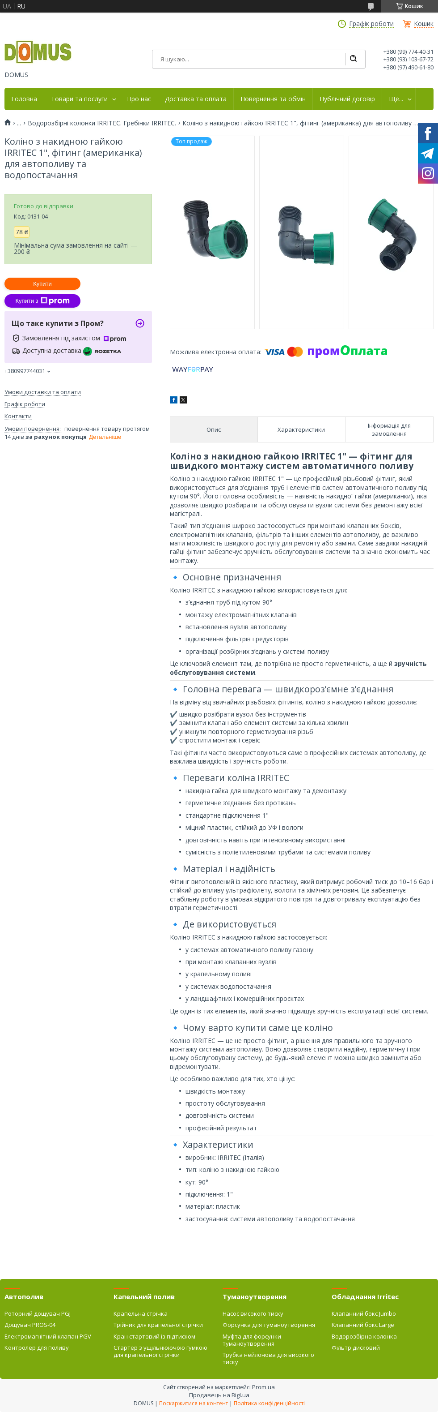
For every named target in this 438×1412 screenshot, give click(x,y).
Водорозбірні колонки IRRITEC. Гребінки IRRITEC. (102, 123)
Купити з (42, 301)
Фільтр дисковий (356, 1347)
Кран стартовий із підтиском (154, 1336)
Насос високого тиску (253, 1313)
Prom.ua (263, 1387)
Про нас (139, 99)
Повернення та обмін (273, 99)
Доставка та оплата (196, 99)
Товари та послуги (79, 99)
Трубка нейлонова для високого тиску (268, 1358)
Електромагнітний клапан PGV (47, 1336)
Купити (42, 283)
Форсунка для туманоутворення (269, 1325)
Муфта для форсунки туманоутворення (252, 1340)
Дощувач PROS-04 (29, 1325)
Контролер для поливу (36, 1347)
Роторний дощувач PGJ (37, 1313)
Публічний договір (347, 99)
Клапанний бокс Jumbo (364, 1313)
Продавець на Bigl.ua (219, 1395)
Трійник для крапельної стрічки (158, 1325)
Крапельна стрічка (141, 1313)
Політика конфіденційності (269, 1403)
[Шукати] (353, 59)
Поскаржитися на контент (193, 1403)
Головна (24, 99)
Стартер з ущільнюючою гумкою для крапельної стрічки (160, 1351)
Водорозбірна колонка (364, 1336)
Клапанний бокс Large (363, 1325)
